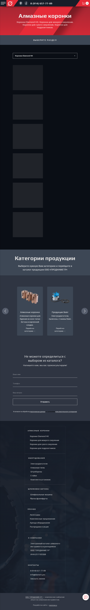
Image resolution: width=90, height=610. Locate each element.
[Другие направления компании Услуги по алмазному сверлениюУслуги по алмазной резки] (26, 3)
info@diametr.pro (37, 575)
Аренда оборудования (40, 523)
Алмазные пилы (37, 468)
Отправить (45, 402)
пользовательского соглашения (66, 411)
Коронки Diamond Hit (39, 436)
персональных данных (37, 411)
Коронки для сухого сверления (43, 444)
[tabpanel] (45, 154)
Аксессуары (35, 515)
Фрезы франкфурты (39, 498)
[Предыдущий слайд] (5, 311)
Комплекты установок (40, 479)
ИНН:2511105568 (38, 554)
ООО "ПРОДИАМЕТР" (40, 550)
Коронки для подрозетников (42, 448)
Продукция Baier (60, 312)
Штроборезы (36, 471)
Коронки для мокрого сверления (44, 440)
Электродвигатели (39, 464)
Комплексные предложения (42, 519)
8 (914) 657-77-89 (41, 3)
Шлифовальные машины (41, 494)
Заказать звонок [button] (37, 579)
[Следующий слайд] (84, 311)
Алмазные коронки (30, 312)
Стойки (33, 475)
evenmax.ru (53, 605)
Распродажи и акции (39, 527)
